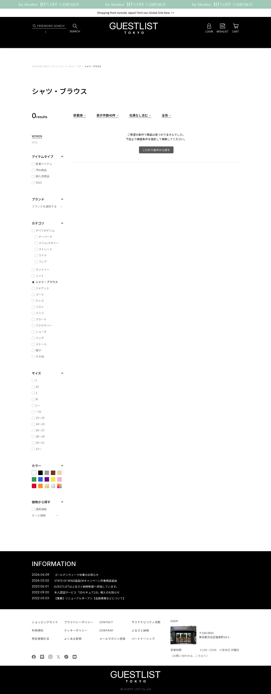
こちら (199, 656)
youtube (75, 657)
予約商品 (41, 170)
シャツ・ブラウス (93, 66)
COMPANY (106, 630)
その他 (40, 356)
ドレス (40, 300)
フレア (43, 261)
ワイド (43, 255)
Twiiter (58, 657)
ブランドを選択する (44, 206)
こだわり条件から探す (156, 150)
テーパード (45, 236)
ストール (41, 344)
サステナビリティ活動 (146, 622)
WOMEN (37, 136)
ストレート (45, 249)
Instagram (50, 657)
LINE (42, 657)
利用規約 (37, 630)
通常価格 (41, 509)
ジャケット (42, 288)
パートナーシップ (143, 638)
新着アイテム (44, 164)
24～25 (40, 424)
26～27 (40, 430)
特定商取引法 (40, 638)
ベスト (40, 307)
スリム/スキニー (49, 243)
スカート (41, 319)
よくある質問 (73, 638)
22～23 (40, 418)
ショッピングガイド (45, 622)
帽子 (38, 350)
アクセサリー (44, 325)
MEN (35, 142)
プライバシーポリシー (78, 622)
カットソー (42, 269)
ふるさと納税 (140, 630)
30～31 (40, 443)
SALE (39, 182)
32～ (38, 449)
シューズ (41, 331)
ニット (40, 276)
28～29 (40, 436)
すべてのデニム (45, 230)
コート (40, 294)
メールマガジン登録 (112, 638)
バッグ (40, 338)
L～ (38, 405)
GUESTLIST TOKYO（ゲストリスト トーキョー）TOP (56, 66)
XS (37, 387)
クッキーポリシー (75, 630)
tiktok (66, 657)
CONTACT (106, 622)
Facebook (34, 657)
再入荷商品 (42, 176)
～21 (38, 411)
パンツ (40, 313)
